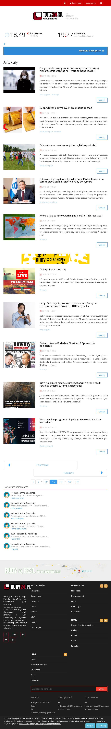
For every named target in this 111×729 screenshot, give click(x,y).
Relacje (33, 603)
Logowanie (91, 3)
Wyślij (101, 686)
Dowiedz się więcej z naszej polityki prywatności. (40, 723)
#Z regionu (44, 203)
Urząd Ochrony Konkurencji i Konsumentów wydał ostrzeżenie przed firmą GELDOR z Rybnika (68, 308)
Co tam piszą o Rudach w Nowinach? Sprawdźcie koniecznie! (67, 348)
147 (46, 479)
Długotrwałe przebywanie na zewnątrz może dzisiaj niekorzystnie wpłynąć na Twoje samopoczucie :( (69, 69)
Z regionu (35, 598)
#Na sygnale (45, 94)
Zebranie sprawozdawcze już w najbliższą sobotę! (68, 146)
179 (76, 479)
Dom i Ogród (76, 603)
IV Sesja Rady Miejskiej (53, 271)
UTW (33, 614)
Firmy (74, 617)
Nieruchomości (77, 593)
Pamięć (34, 619)
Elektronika (75, 609)
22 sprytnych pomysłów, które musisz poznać (66, 108)
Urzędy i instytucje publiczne (83, 622)
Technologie (36, 624)
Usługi (73, 638)
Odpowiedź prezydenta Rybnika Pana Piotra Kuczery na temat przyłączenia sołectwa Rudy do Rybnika (72, 182)
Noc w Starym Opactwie (23, 490)
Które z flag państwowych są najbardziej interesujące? (71, 217)
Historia (34, 609)
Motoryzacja (76, 588)
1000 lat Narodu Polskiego (24, 531)
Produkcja (75, 643)
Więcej (102, 100)
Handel (74, 633)
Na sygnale (35, 588)
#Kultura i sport (46, 132)
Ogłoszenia (77, 582)
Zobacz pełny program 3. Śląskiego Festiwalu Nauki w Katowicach (70, 425)
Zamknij (102, 725)
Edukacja (74, 627)
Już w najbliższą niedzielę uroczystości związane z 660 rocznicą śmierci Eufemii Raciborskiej (70, 388)
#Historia (43, 410)
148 (53, 479)
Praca (73, 598)
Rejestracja (75, 3)
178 (69, 479)
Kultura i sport (36, 593)
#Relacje (55, 94)
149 (60, 479)
